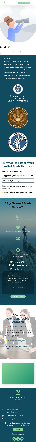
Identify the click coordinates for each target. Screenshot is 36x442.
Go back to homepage (5, 53)
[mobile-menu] (32, 2)
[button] (4, 283)
